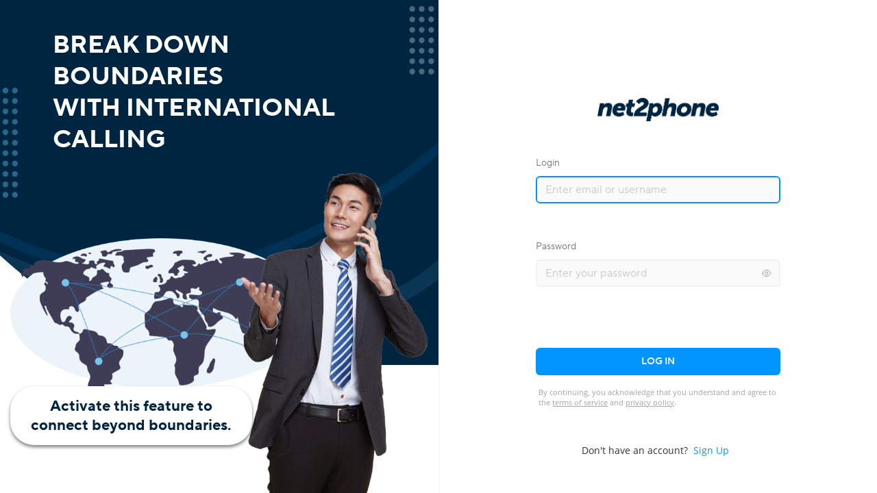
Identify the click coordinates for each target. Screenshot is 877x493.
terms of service (580, 402)
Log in (658, 361)
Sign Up (711, 450)
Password (556, 246)
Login (548, 163)
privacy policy (650, 402)
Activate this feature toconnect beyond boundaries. (131, 415)
